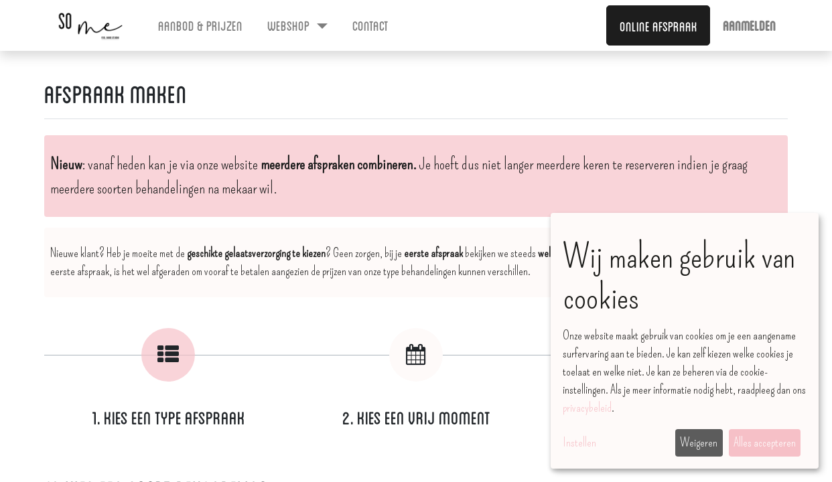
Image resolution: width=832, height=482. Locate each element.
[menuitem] (200, 24)
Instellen (579, 442)
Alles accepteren (765, 442)
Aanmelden (749, 25)
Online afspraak (658, 25)
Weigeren (698, 442)
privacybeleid (587, 407)
